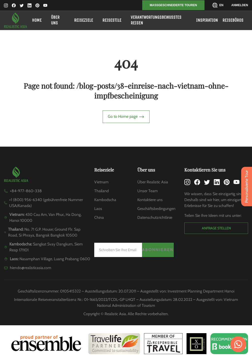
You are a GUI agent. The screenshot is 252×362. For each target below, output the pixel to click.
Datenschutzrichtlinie (154, 217)
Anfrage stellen (216, 228)
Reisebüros (232, 20)
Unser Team (147, 191)
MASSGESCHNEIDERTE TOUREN (173, 5)
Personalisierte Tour (246, 186)
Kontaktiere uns (150, 199)
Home (37, 20)
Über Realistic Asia (152, 182)
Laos (98, 208)
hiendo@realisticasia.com (30, 267)
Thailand (101, 191)
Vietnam (101, 182)
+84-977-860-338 (26, 191)
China (99, 217)
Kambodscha (105, 199)
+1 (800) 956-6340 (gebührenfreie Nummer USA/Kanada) (46, 202)
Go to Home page (126, 117)
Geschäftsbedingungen (156, 208)
